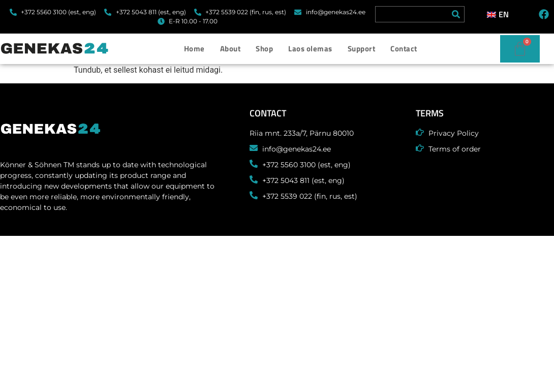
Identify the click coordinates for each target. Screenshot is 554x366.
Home (194, 48)
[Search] (456, 14)
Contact (403, 48)
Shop (264, 48)
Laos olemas (310, 48)
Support (362, 48)
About (230, 48)
